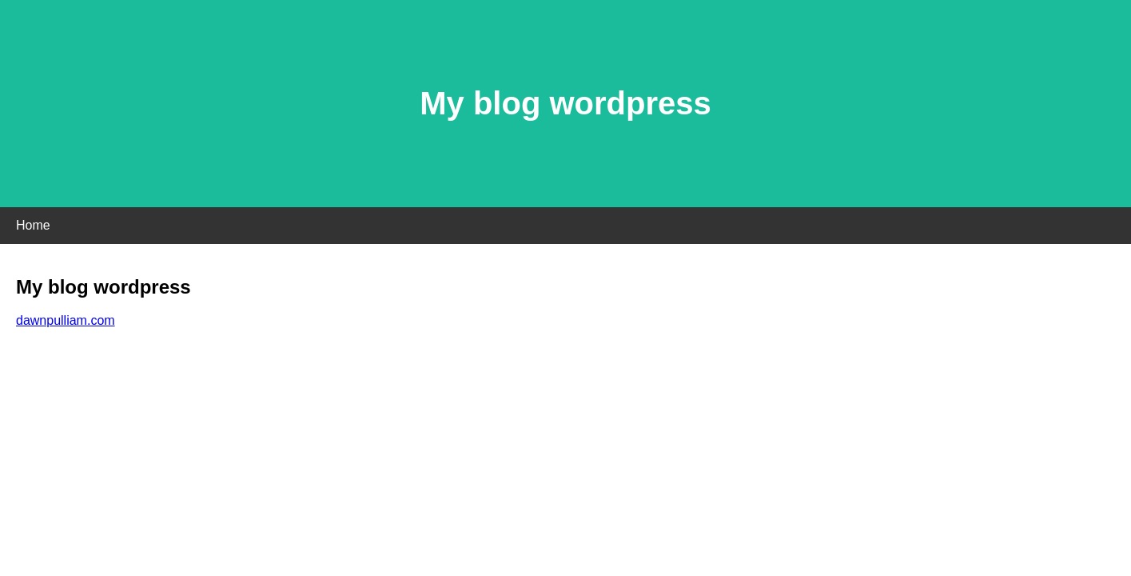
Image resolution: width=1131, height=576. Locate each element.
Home (33, 225)
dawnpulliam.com (65, 320)
